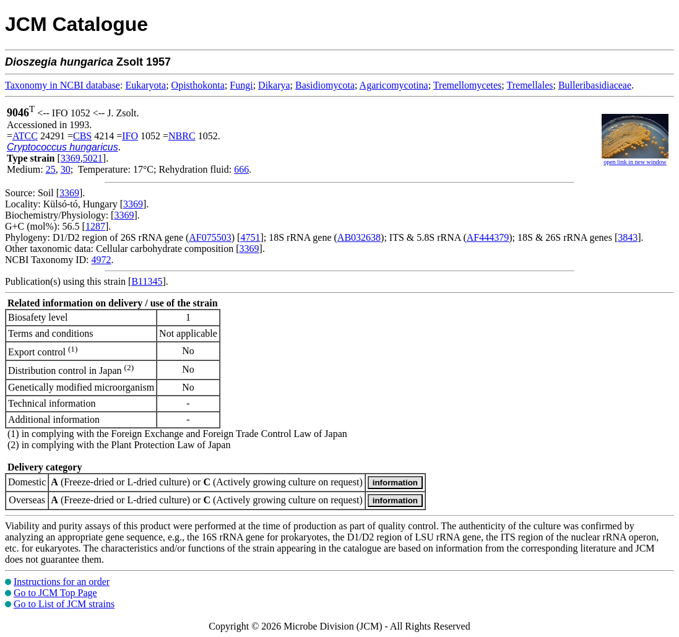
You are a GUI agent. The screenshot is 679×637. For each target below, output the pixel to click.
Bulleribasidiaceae (594, 85)
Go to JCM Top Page (55, 592)
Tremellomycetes (467, 85)
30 (66, 169)
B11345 (146, 281)
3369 (70, 158)
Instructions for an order (62, 581)
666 (241, 169)
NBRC (182, 136)
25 (51, 169)
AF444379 (488, 237)
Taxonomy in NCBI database (62, 85)
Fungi (241, 85)
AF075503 (210, 237)
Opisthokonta (198, 85)
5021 (93, 158)
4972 (101, 259)
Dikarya (274, 85)
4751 (250, 237)
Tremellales (530, 85)
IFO (130, 136)
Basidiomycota (325, 85)
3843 (628, 237)
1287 (95, 226)
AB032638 (359, 237)
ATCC (25, 136)
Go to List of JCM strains (64, 604)
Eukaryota (145, 85)
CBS (82, 136)
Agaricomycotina (394, 85)
